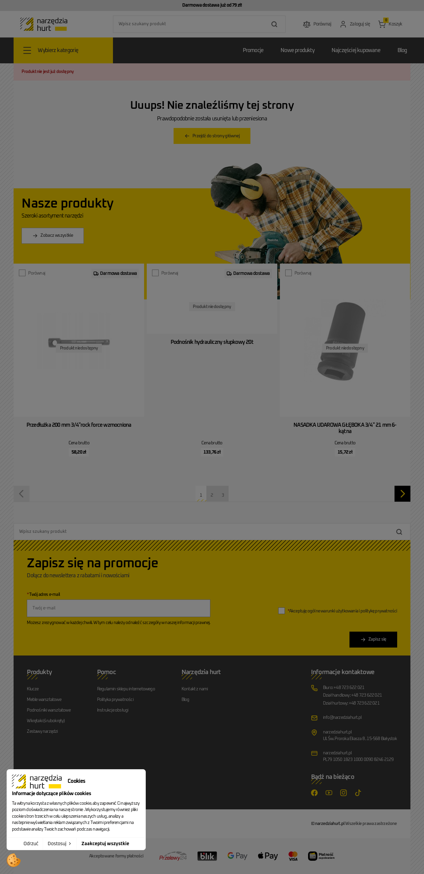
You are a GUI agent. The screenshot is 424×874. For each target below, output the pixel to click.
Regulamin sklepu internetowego (126, 689)
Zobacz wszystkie (52, 235)
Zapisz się (373, 639)
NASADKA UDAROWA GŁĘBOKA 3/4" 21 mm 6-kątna (344, 428)
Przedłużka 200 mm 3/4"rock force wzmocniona (79, 425)
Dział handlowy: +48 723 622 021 (352, 695)
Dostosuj (60, 843)
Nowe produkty (297, 50)
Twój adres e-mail (43, 595)
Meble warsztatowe (44, 700)
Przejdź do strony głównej (212, 136)
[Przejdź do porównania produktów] (317, 24)
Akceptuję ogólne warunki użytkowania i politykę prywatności (342, 611)
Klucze (32, 689)
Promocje (253, 50)
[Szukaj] (199, 24)
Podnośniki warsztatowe (48, 710)
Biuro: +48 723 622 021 (343, 688)
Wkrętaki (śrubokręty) (46, 721)
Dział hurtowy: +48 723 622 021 (351, 703)
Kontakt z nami (195, 689)
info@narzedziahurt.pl (342, 718)
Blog (402, 50)
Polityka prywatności (115, 700)
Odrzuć (31, 844)
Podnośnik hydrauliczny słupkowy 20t (212, 342)
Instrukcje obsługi (113, 710)
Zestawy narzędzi (42, 731)
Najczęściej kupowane (356, 50)
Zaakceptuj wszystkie (105, 844)
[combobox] (199, 24)
